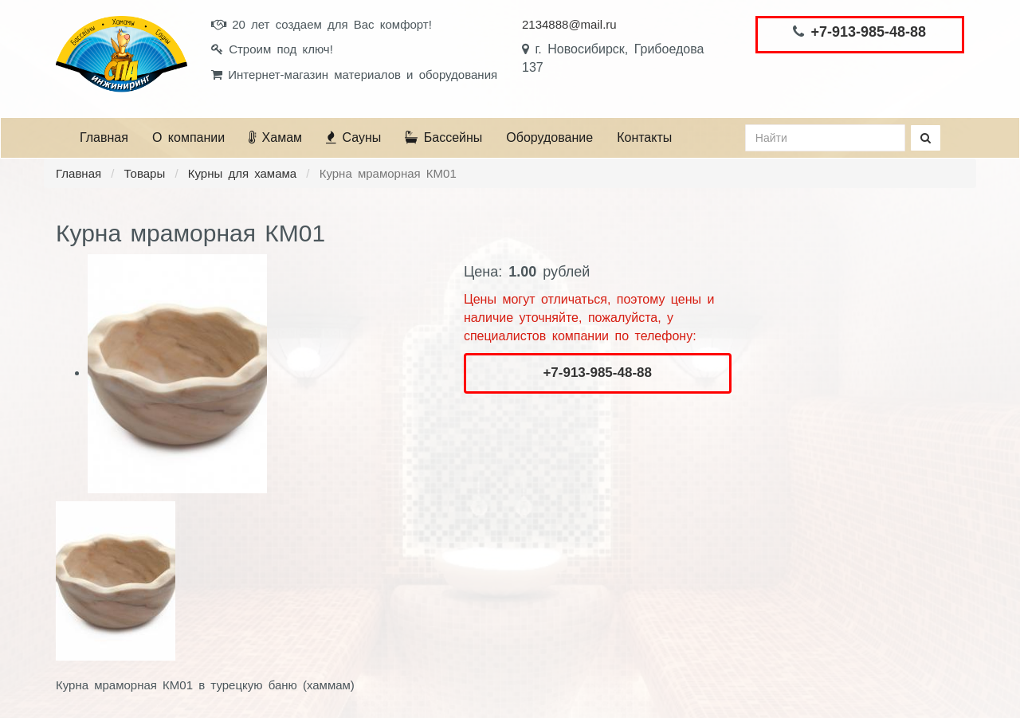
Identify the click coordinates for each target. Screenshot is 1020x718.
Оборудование (549, 137)
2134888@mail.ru (569, 24)
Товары (145, 173)
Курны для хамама (242, 173)
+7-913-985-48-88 (868, 32)
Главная (104, 137)
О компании (188, 137)
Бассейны (443, 137)
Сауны (353, 137)
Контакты (644, 137)
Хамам (275, 137)
